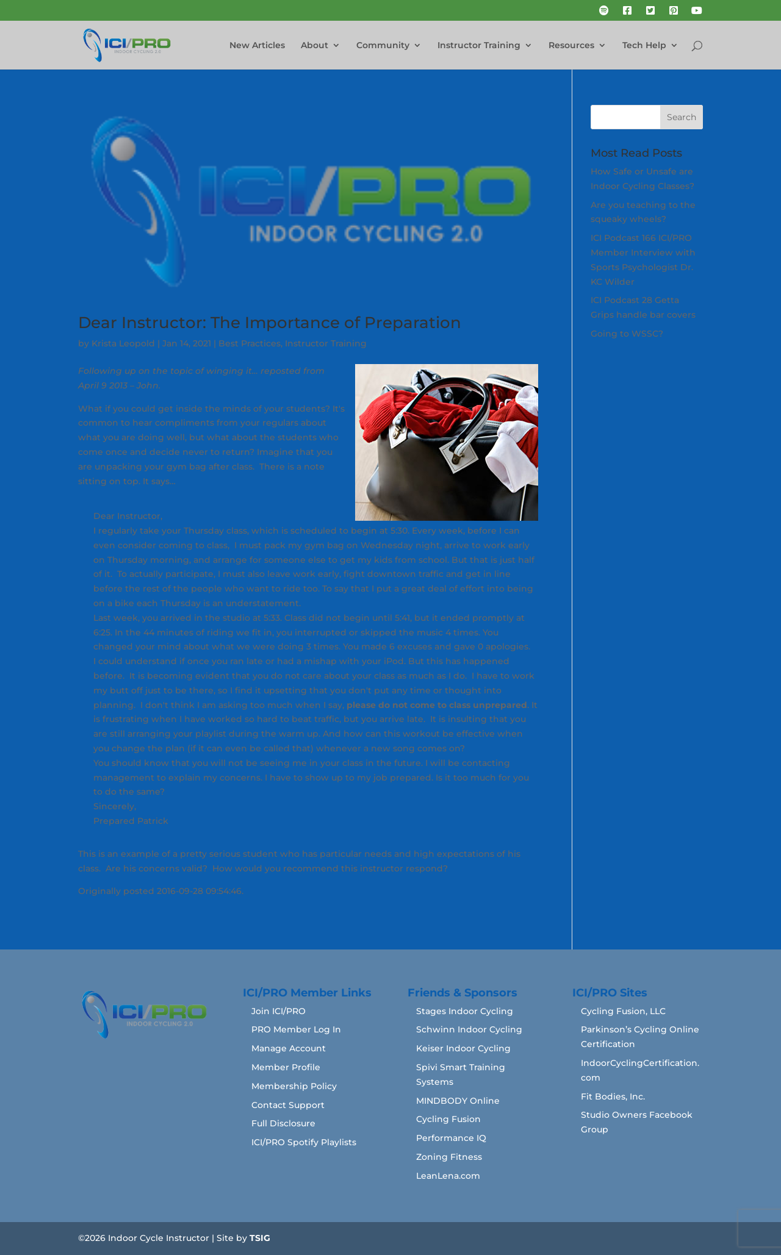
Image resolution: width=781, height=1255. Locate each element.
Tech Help (644, 46)
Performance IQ (451, 1137)
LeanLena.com (448, 1175)
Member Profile (285, 1067)
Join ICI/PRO (278, 1011)
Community (382, 46)
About (314, 46)
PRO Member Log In (296, 1029)
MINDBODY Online (458, 1100)
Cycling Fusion (448, 1119)
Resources (571, 46)
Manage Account (288, 1048)
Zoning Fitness (449, 1156)
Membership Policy (294, 1086)
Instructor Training (478, 46)
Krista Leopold (123, 343)
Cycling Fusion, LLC (623, 1011)
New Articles (257, 46)
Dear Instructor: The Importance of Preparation (269, 322)
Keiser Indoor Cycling (463, 1048)
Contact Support (288, 1104)
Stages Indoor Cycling (464, 1011)
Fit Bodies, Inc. (613, 1096)
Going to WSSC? (627, 333)
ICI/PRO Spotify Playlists (303, 1142)
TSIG (260, 1237)
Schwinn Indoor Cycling (469, 1029)
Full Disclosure (283, 1123)
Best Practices (249, 343)
